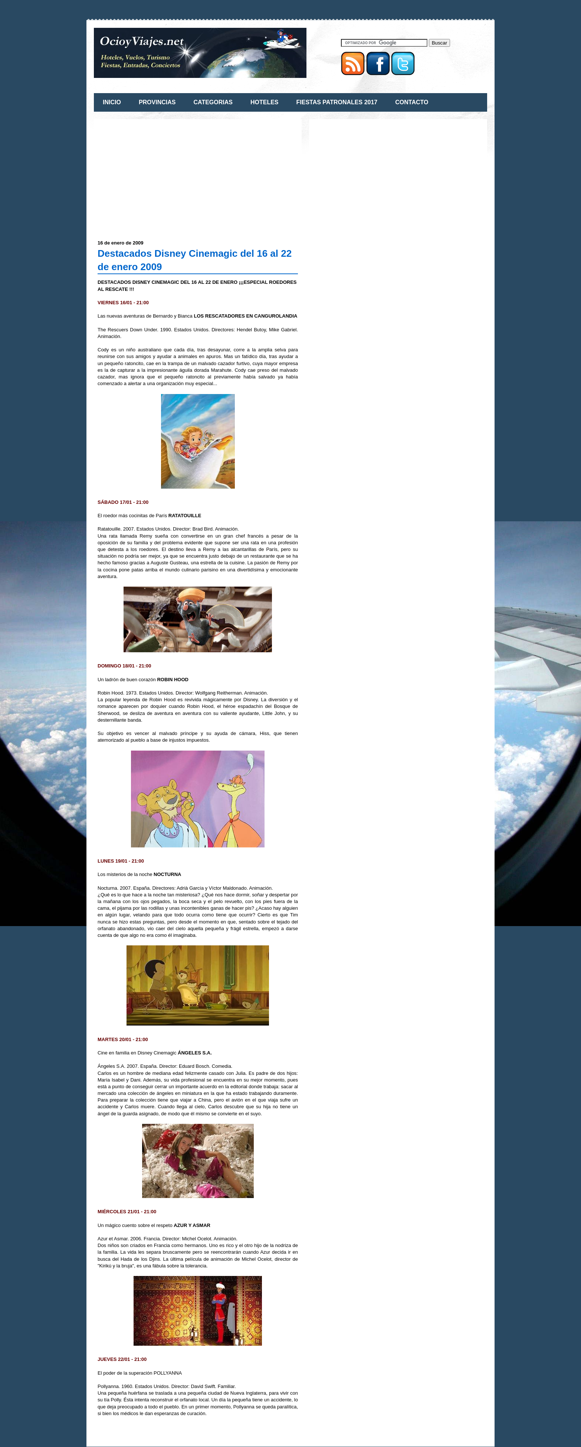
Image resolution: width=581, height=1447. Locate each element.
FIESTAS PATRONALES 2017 (337, 102)
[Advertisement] (160, 175)
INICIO (112, 102)
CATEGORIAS (212, 102)
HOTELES (264, 102)
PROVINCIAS (157, 102)
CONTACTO (411, 102)
